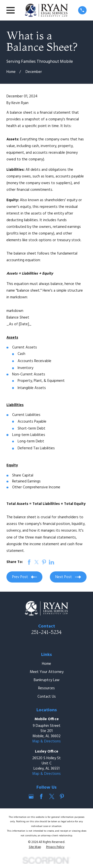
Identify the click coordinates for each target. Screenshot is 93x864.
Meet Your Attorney (46, 672)
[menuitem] (35, 847)
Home (46, 664)
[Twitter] (51, 796)
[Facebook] (41, 796)
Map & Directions (46, 741)
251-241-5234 (46, 632)
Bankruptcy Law (47, 680)
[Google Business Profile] (31, 796)
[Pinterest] (61, 796)
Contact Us (46, 697)
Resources (46, 688)
